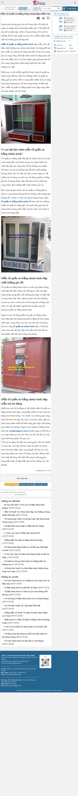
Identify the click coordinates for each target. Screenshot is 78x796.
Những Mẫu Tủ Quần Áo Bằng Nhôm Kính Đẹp (22, 540)
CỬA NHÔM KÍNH (11, 484)
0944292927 (22, 9)
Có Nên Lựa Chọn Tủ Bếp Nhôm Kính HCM (21, 533)
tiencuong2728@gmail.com (13, 674)
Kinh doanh (69, 18)
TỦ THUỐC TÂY (41, 484)
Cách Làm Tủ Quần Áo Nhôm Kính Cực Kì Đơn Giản (25, 627)
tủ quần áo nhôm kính (23, 326)
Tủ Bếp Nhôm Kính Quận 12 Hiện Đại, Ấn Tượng (23, 526)
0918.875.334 (69, 20)
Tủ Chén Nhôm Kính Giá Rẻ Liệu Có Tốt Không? (23, 641)
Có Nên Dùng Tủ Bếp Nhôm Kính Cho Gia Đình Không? (26, 599)
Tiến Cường (57, 690)
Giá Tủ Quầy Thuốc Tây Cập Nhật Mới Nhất (21, 606)
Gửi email (68, 22)
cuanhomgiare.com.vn (19, 431)
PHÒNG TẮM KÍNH (27, 484)
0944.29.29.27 (69, 28)
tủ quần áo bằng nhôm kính (19, 44)
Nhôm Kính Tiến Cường (35, 690)
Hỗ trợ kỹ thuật (70, 26)
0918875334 (22, 7)
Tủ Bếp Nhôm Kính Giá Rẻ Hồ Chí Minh (20, 588)
